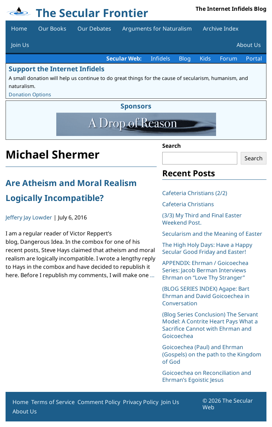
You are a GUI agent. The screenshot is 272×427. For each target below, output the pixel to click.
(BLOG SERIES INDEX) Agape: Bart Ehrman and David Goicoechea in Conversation (205, 296)
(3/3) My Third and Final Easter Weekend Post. (202, 218)
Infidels (160, 58)
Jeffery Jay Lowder (29, 217)
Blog (185, 58)
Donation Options (30, 94)
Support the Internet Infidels (57, 68)
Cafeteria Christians (188, 204)
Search (171, 146)
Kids (205, 58)
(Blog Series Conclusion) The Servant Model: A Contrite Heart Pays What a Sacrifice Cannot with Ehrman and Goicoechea (210, 325)
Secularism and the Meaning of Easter (212, 233)
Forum (228, 58)
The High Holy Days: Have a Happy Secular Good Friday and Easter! (207, 248)
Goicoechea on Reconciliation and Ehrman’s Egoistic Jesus (206, 376)
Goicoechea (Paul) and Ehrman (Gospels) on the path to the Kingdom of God (211, 354)
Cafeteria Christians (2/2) (194, 193)
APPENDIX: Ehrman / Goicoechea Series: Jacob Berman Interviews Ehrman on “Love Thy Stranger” (205, 270)
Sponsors (136, 106)
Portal (254, 58)
